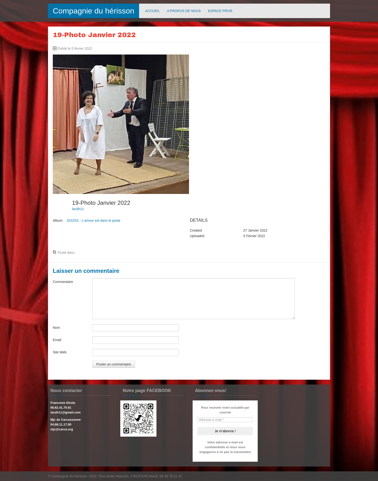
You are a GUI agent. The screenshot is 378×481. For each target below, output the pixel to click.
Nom (56, 328)
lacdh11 (78, 209)
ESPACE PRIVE (220, 11)
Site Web (60, 352)
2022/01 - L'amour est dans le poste (93, 220)
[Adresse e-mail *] (225, 419)
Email (57, 340)
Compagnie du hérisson (93, 11)
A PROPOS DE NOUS (184, 11)
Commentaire (63, 282)
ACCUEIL (152, 11)
